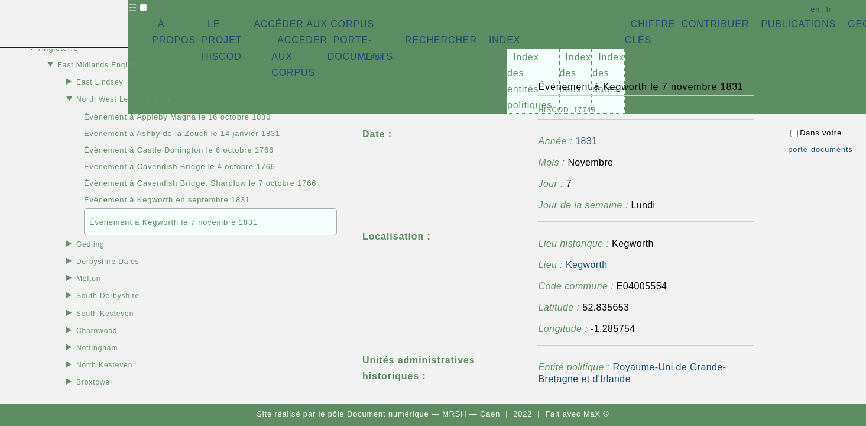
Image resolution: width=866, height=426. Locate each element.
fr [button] (829, 9)
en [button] (815, 9)
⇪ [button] (373, 56)
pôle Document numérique (378, 413)
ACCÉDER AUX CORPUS (314, 24)
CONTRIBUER (715, 24)
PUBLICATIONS (798, 24)
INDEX (504, 40)
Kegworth (587, 265)
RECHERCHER (441, 40)
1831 (586, 141)
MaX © (596, 413)
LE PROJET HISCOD (222, 40)
